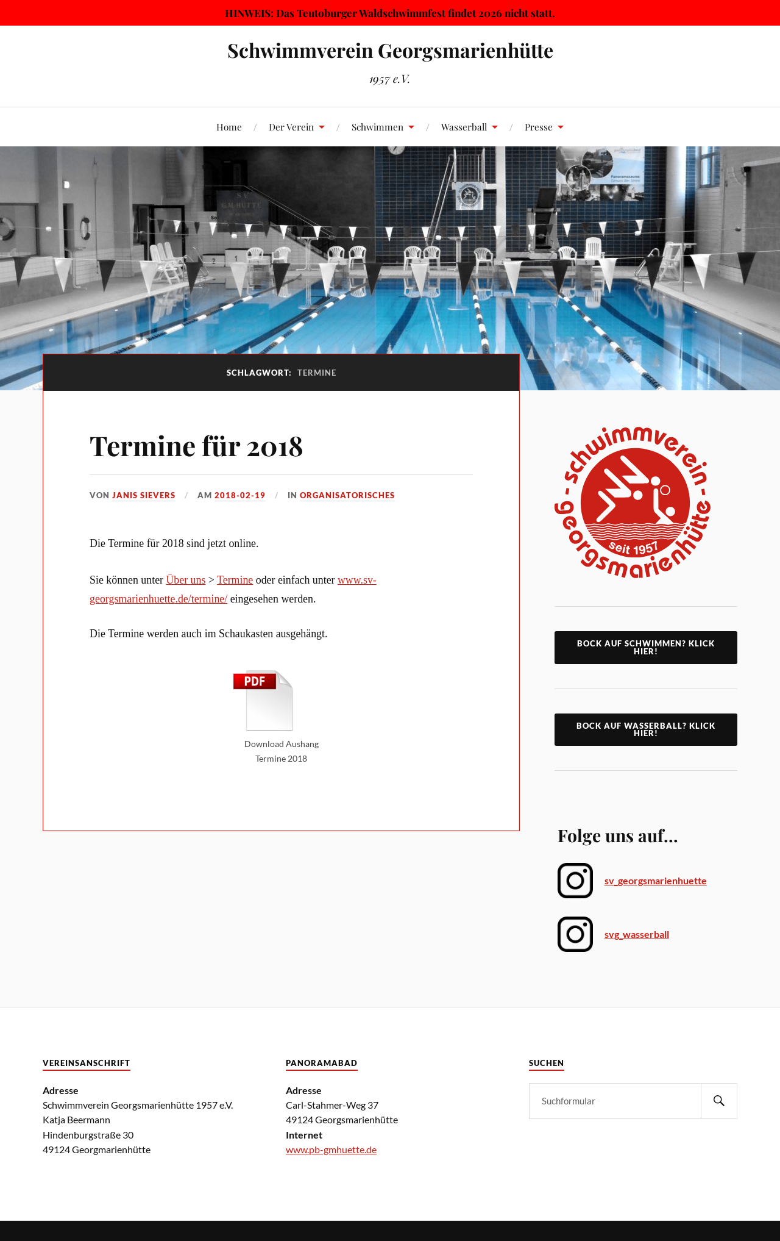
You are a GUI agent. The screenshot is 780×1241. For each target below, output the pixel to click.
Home (229, 126)
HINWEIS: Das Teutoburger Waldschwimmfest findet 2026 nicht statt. (390, 13)
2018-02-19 (240, 495)
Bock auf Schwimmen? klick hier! (646, 647)
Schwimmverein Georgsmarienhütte (390, 50)
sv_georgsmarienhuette (655, 880)
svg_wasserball (636, 934)
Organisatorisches (347, 495)
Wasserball (464, 126)
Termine (235, 580)
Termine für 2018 (196, 445)
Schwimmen (377, 126)
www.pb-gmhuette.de (331, 1149)
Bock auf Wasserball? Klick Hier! (645, 730)
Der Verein (291, 126)
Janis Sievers (144, 495)
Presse (539, 126)
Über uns (185, 580)
